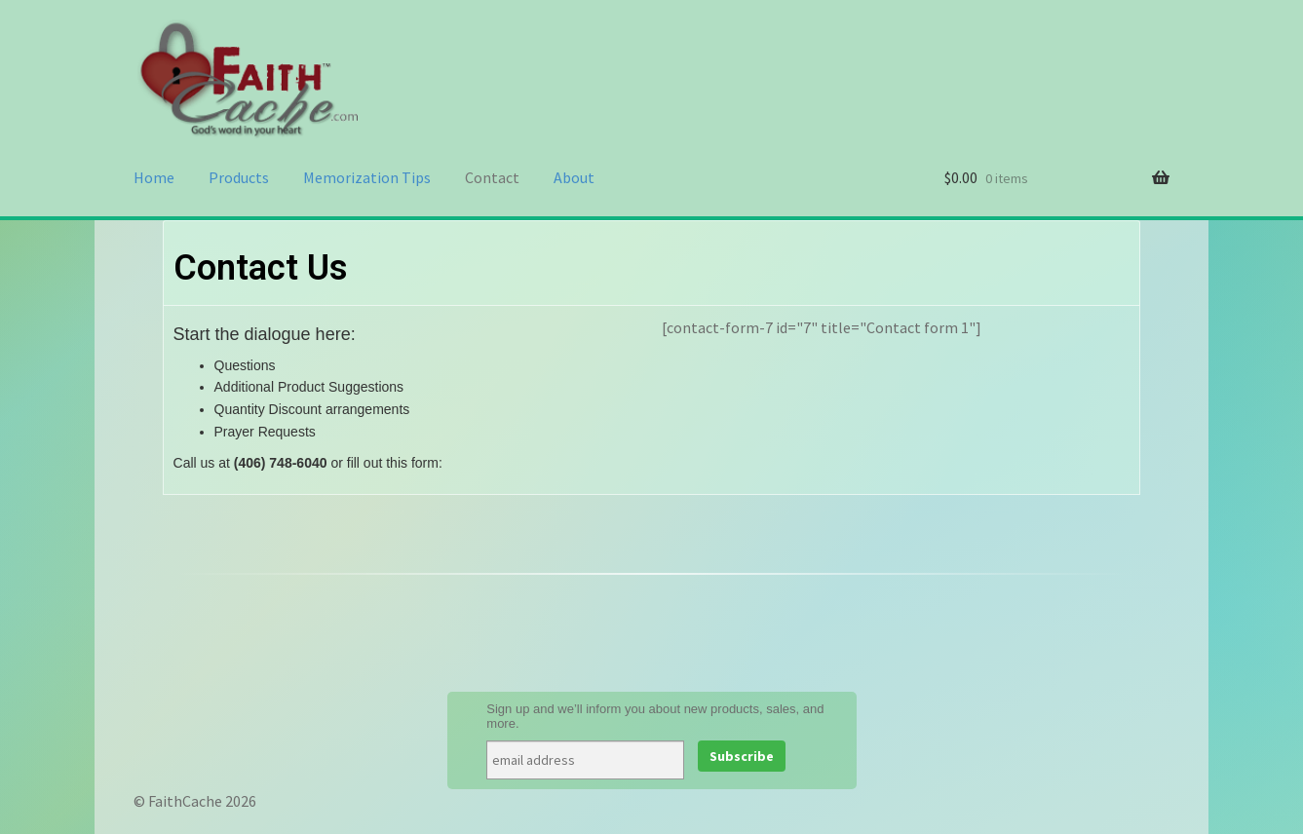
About (574, 177)
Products (239, 177)
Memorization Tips (367, 177)
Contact (492, 177)
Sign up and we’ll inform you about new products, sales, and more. (655, 716)
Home (154, 177)
